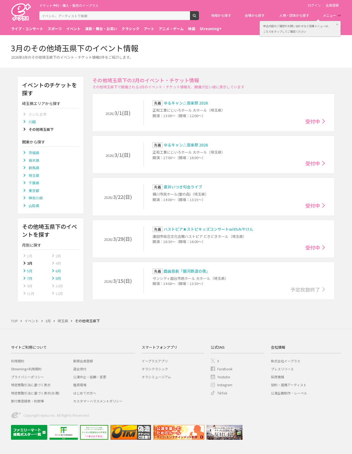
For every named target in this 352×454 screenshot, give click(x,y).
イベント (73, 28)
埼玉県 (34, 175)
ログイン (314, 5)
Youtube (223, 376)
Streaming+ (211, 28)
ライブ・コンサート (27, 28)
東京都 (34, 190)
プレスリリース (282, 368)
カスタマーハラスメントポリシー (98, 401)
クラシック (130, 28)
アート (149, 28)
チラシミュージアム (156, 376)
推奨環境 (79, 384)
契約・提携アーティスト (289, 384)
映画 (191, 28)
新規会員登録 (83, 361)
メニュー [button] (329, 15)
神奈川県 (36, 198)
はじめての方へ (84, 393)
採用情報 (277, 376)
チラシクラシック (155, 368)
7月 (29, 278)
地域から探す (221, 15)
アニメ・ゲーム (171, 28)
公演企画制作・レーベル (289, 393)
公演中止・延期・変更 (89, 376)
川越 (32, 121)
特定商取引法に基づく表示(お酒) (35, 393)
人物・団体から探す (294, 15)
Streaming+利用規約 (26, 368)
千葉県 (34, 182)
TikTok (222, 393)
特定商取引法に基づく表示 (31, 384)
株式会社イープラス (285, 361)
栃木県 (34, 160)
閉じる (337, 24)
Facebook (224, 368)
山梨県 (34, 205)
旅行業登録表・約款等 (27, 401)
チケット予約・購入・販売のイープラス (68, 5)
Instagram (224, 384)
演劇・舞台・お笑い (101, 28)
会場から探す (255, 15)
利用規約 (17, 361)
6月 (58, 270)
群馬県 (34, 167)
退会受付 (79, 368)
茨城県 (34, 152)
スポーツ (55, 28)
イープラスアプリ (155, 361)
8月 (58, 278)
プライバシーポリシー (27, 376)
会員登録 (332, 5)
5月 (29, 270)
